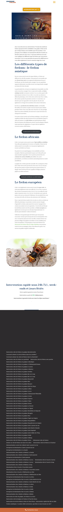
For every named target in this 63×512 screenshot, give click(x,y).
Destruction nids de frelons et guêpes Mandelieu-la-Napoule (23, 411)
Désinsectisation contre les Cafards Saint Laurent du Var (22, 445)
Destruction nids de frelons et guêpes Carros (19, 391)
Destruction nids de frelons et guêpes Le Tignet (19, 408)
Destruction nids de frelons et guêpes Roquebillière (20, 420)
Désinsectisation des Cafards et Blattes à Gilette (19, 494)
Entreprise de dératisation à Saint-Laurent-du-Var (20, 447)
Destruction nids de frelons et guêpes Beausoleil (20, 379)
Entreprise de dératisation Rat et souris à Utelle (19, 489)
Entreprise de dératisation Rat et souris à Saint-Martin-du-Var (23, 479)
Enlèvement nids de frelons (40, 440)
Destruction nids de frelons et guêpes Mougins (19, 413)
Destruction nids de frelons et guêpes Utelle (18, 435)
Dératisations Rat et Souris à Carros (45, 460)
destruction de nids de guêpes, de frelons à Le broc (20, 496)
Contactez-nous (32, 510)
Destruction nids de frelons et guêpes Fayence (19, 398)
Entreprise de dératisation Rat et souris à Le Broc (20, 477)
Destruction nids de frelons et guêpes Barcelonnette (21, 352)
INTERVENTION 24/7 (30, 9)
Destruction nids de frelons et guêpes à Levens (19, 366)
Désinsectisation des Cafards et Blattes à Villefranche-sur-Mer (23, 474)
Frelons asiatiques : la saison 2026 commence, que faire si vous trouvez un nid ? (28, 504)
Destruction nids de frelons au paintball (17, 359)
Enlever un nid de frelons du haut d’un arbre (18, 442)
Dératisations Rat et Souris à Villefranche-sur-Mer (20, 472)
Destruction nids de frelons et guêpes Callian (19, 389)
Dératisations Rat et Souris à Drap (44, 462)
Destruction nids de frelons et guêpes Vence (18, 440)
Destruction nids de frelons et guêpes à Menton (19, 369)
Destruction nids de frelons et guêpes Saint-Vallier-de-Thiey (23, 433)
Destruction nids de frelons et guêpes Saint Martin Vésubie (23, 428)
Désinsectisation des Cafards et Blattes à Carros (19, 460)
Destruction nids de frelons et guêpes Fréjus (18, 401)
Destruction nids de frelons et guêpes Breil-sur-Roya (21, 386)
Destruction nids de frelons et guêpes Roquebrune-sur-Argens (23, 423)
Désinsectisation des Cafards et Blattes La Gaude (20, 452)
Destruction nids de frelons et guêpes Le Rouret (19, 406)
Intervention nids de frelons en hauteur (44, 442)
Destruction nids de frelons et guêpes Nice (18, 415)
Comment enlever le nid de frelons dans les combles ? (21, 354)
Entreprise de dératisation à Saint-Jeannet (18, 457)
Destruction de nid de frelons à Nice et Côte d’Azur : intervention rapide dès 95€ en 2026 (31, 501)
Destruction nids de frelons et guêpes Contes (19, 396)
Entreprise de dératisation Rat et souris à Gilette (20, 491)
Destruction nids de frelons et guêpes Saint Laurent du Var (22, 425)
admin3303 (20, 46)
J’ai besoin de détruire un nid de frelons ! (31, 177)
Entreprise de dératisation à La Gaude (17, 450)
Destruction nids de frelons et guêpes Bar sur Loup (20, 374)
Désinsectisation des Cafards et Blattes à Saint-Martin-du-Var (23, 482)
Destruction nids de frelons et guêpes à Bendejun (20, 362)
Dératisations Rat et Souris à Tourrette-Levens (19, 467)
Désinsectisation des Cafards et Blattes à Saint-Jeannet (21, 455)
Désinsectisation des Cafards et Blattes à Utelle (19, 487)
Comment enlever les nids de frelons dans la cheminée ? (22, 357)
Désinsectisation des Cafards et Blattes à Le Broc (20, 484)
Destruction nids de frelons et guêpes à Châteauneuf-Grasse (23, 364)
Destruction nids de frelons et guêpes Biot (18, 381)
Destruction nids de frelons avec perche (42, 359)
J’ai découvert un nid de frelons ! (31, 131)
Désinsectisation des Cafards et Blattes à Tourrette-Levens (22, 469)
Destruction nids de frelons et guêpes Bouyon (19, 384)
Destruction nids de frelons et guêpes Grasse (19, 403)
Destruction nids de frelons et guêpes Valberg (19, 438)
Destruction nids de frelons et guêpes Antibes (19, 371)
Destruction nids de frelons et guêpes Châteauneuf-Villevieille (23, 393)
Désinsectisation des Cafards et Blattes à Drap (19, 464)
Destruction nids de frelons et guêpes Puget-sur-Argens (22, 418)
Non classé (32, 46)
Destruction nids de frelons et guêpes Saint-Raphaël (21, 430)
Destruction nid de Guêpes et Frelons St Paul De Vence (21, 499)
